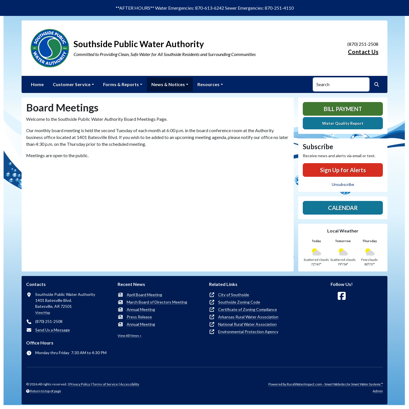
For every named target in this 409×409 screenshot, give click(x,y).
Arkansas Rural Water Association (248, 316)
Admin (378, 391)
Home (37, 84)
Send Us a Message (52, 329)
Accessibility (129, 384)
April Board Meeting (144, 294)
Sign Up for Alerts (343, 170)
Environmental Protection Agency (248, 331)
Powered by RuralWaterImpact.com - (325, 384)
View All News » (129, 335)
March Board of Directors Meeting (157, 302)
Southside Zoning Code (239, 302)
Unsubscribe (343, 184)
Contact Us (363, 51)
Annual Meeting (141, 309)
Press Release (139, 316)
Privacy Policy (79, 384)
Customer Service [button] (72, 84)
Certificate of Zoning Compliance (247, 309)
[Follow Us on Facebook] (342, 296)
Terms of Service (105, 384)
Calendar (343, 207)
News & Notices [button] (168, 84)
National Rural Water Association (247, 324)
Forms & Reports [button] (121, 84)
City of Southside (233, 294)
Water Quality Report (343, 123)
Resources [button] (208, 84)
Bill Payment (343, 108)
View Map (42, 312)
